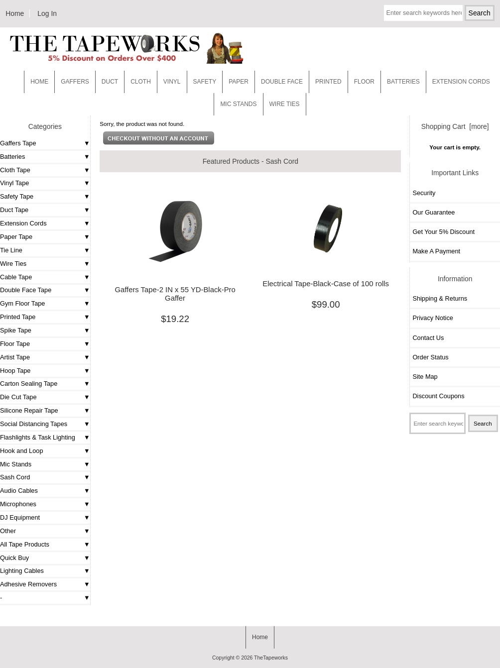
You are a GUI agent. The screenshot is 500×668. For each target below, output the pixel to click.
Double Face (282, 81)
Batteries (403, 81)
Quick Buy (14, 557)
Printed (328, 81)
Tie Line (11, 250)
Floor (364, 81)
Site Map (424, 376)
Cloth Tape (15, 170)
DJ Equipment (20, 517)
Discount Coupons (438, 396)
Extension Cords (23, 223)
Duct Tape (14, 210)
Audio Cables (19, 490)
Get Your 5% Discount (443, 231)
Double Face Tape (25, 290)
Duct (110, 81)
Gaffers (75, 81)
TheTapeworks (271, 658)
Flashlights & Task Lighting (37, 437)
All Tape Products (24, 544)
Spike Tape (15, 330)
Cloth (140, 81)
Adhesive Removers (28, 584)
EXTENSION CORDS (461, 81)
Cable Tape (16, 277)
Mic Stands (15, 464)
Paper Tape (16, 236)
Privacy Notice (432, 318)
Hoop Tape (15, 370)
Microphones (18, 504)
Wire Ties (13, 263)
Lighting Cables (22, 570)
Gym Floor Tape (22, 303)
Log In (47, 13)
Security (423, 193)
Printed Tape (17, 317)
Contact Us (428, 337)
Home (14, 13)
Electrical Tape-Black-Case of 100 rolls (325, 284)
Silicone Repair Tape (29, 410)
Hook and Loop (21, 450)
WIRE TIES (284, 104)
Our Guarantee (433, 212)
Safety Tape (16, 196)
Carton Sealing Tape (28, 383)
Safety (205, 81)
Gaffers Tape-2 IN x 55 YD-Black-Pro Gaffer (175, 294)
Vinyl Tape (14, 183)
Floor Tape (15, 343)
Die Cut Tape (18, 397)
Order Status (430, 357)
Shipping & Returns (439, 298)
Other (8, 531)
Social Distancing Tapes (33, 424)
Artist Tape (15, 357)
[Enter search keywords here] (423, 13)
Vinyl (172, 81)
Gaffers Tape (18, 143)
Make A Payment (436, 251)
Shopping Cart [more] (455, 126)
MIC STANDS (238, 104)
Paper (239, 81)
